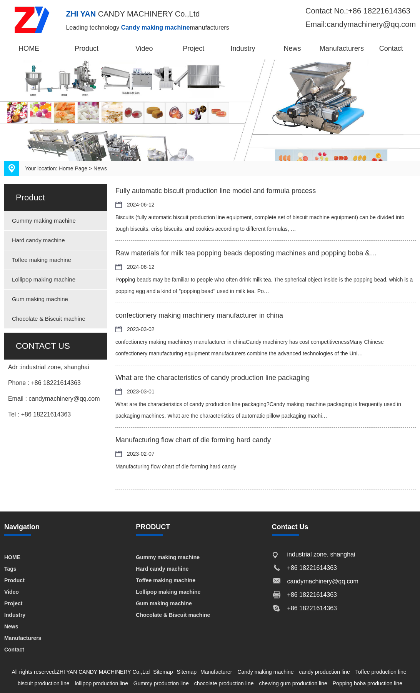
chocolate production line (224, 683)
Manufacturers (342, 48)
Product (86, 48)
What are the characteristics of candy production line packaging (212, 377)
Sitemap (163, 672)
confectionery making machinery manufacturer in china (199, 315)
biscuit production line (44, 683)
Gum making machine (40, 299)
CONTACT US (43, 346)
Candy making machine (265, 672)
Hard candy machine (38, 240)
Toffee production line (381, 672)
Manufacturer (216, 672)
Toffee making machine (41, 260)
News (292, 48)
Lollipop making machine (43, 279)
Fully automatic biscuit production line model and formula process (215, 191)
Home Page (73, 168)
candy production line (324, 672)
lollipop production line (101, 683)
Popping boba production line (367, 683)
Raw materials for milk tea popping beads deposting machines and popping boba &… (246, 253)
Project (193, 48)
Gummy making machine (44, 220)
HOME (28, 48)
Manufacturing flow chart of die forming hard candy (193, 440)
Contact (391, 48)
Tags (10, 569)
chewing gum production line (293, 683)
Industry (243, 48)
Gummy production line (161, 683)
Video (144, 48)
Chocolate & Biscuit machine (48, 318)
